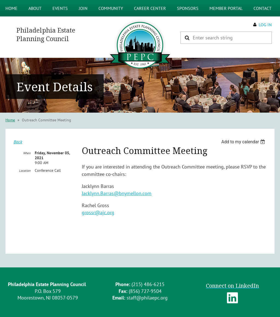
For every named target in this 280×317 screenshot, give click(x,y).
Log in (265, 24)
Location (25, 171)
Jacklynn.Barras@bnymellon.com (116, 193)
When (27, 153)
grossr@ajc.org (98, 212)
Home (10, 120)
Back (18, 141)
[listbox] (243, 141)
